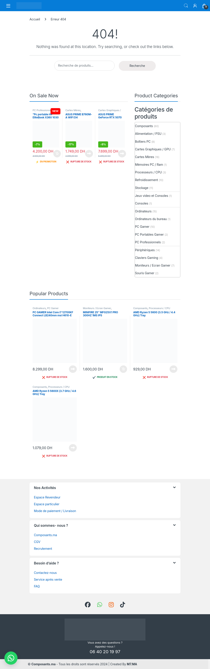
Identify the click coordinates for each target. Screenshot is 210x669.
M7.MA (132, 664)
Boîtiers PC (142, 141)
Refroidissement (146, 180)
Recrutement (43, 548)
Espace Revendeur (47, 497)
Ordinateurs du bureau (151, 219)
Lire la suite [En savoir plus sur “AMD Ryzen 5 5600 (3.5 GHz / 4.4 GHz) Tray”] (173, 369)
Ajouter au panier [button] (57, 153)
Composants (144, 126)
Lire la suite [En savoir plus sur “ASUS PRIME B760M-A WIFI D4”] (89, 153)
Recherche (137, 66)
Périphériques (145, 250)
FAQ (37, 586)
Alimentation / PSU (148, 133)
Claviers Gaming (146, 258)
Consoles (141, 203)
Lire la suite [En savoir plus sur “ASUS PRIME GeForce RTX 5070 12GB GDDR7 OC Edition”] (122, 153)
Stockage (141, 188)
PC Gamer (142, 226)
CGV (37, 542)
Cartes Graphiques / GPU (153, 149)
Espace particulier (46, 504)
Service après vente (48, 579)
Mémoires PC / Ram (149, 164)
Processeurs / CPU (148, 172)
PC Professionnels (43, 110)
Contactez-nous (45, 573)
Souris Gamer (144, 273)
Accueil (35, 19)
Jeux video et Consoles (151, 195)
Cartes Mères (72, 110)
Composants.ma (45, 535)
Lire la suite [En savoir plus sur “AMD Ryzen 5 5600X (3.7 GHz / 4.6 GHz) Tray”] (73, 448)
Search (186, 5)
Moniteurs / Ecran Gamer (152, 265)
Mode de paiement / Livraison (55, 511)
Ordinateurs (143, 211)
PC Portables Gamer (149, 234)
